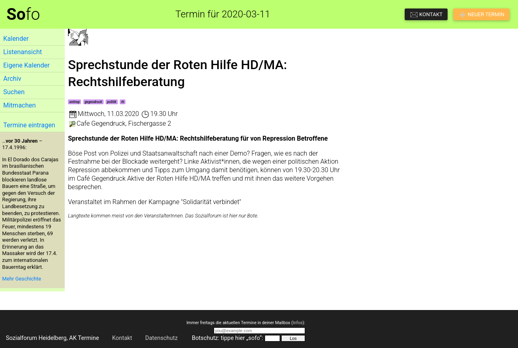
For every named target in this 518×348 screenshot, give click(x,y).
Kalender (16, 38)
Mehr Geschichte (21, 279)
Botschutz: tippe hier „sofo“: (227, 338)
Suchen (14, 92)
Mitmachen (19, 105)
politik (112, 102)
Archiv (12, 78)
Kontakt (122, 338)
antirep (74, 102)
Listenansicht (22, 52)
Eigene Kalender (26, 65)
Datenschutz (161, 338)
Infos (297, 322)
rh (122, 102)
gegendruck (93, 102)
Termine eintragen (29, 125)
